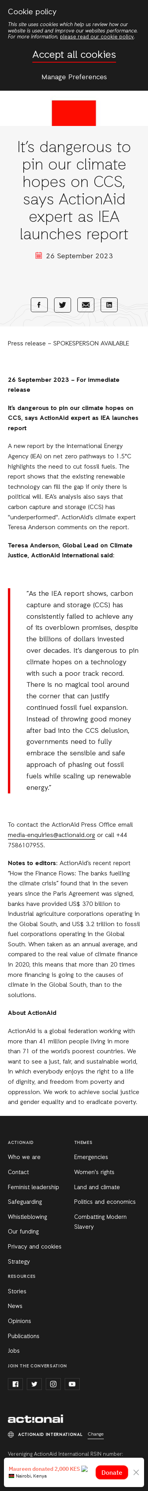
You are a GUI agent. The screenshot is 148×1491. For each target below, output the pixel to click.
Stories (17, 1292)
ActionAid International (35, 1419)
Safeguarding (25, 1202)
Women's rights (94, 1172)
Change (96, 1434)
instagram (53, 1384)
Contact (18, 1172)
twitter (34, 1384)
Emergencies (91, 1157)
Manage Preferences (74, 77)
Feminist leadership (33, 1188)
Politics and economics (105, 1202)
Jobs (14, 1351)
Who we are (24, 1157)
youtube (72, 1384)
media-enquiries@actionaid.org (51, 835)
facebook (15, 1384)
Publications (23, 1336)
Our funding (23, 1232)
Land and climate (97, 1188)
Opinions (19, 1321)
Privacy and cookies (35, 1247)
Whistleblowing (27, 1217)
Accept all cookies (74, 55)
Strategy (19, 1262)
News (15, 1306)
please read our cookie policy (97, 37)
